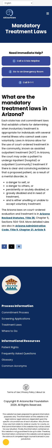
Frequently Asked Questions (19, 353)
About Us (40, 392)
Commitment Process (15, 312)
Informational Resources (21, 341)
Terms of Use (13, 392)
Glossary (7, 359)
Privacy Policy (28, 392)
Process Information (17, 306)
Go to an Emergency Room (26, 71)
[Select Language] (17, 3)
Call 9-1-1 (26, 82)
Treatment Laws (12, 324)
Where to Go (9, 331)
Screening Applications (16, 318)
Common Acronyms (14, 366)
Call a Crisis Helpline (26, 61)
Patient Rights (10, 347)
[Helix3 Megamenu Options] (47, 14)
